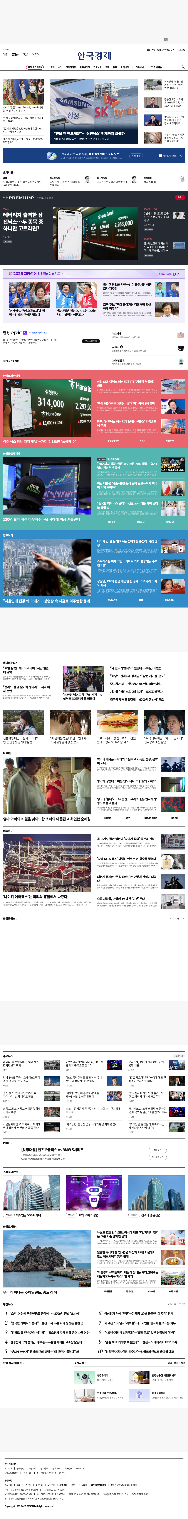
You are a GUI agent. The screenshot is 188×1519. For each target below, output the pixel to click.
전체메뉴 (157, 67)
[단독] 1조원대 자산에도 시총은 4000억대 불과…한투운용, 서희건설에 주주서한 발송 (157, 248)
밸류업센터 (169, 600)
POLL (6, 1143)
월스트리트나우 (108, 459)
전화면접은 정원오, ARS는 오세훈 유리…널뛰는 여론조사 (76, 313)
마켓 (170, 440)
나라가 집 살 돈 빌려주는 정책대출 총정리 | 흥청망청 (127, 543)
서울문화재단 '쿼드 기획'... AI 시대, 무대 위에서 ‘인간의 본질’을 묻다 (22, 1126)
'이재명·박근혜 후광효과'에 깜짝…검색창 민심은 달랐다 (27, 313)
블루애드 (56, 1468)
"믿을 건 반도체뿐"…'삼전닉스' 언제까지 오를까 (89, 133)
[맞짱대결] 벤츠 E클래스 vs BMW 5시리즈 (52, 1149)
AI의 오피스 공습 (82, 1215)
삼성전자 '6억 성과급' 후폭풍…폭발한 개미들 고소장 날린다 (46, 1342)
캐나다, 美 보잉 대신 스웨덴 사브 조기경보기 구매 (21, 1063)
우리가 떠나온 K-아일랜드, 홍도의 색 (30, 1292)
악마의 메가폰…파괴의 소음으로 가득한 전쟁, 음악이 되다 (127, 761)
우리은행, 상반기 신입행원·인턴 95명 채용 (146, 1063)
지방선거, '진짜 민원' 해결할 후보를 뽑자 (65, 183)
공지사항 (79, 1363)
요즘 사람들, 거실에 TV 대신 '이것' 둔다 (121, 899)
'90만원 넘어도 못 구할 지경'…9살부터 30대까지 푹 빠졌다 (82, 697)
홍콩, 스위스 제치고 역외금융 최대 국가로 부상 (21, 1110)
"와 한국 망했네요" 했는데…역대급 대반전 (135, 668)
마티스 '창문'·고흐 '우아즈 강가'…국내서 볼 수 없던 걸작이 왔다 (23, 109)
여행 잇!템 (173, 1291)
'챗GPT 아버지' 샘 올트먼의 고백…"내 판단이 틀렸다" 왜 (44, 1351)
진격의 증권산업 (144, 1215)
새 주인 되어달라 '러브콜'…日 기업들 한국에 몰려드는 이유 (139, 1323)
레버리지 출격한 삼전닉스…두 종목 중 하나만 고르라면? (23, 221)
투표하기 (157, 1150)
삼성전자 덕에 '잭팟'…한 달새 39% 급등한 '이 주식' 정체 (138, 1313)
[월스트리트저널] (25, 54)
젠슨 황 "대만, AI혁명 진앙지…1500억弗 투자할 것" (22, 140)
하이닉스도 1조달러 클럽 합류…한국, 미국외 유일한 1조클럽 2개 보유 (147, 1110)
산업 (60, 67)
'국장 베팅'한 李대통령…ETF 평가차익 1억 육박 (126, 404)
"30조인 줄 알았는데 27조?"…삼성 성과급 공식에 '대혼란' (146, 1126)
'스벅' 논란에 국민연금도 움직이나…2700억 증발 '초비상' (45, 1313)
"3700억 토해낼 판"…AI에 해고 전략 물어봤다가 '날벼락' (147, 1079)
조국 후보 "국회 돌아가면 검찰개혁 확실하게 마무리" (127, 306)
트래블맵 (108, 1291)
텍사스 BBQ (150, 182)
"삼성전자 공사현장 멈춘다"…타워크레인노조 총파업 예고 (139, 1351)
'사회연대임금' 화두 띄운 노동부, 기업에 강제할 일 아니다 (22, 183)
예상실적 (111, 522)
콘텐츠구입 (26, 1484)
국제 (107, 67)
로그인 (182, 49)
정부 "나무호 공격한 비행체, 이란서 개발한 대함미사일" (174, 138)
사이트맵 (51, 1484)
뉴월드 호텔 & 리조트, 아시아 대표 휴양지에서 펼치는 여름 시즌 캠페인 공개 (127, 1234)
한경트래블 (9, 1226)
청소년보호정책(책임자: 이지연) (124, 1484)
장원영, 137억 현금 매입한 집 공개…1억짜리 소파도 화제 (127, 583)
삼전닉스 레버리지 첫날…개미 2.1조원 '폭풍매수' (39, 441)
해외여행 (151, 1291)
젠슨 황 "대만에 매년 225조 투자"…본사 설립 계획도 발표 (19, 1095)
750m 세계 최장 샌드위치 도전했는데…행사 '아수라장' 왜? (116, 740)
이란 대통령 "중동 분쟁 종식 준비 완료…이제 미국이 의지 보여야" (127, 485)
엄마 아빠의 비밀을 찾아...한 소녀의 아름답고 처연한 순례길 (47, 819)
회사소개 (8, 1468)
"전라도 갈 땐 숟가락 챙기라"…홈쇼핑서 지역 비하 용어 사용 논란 (49, 1332)
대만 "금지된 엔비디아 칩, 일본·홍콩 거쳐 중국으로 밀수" (84, 1063)
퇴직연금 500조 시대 (22, 1215)
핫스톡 (6, 208)
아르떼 (6, 753)
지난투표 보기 (157, 1157)
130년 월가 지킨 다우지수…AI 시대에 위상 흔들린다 (41, 519)
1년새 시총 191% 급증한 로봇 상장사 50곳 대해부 (156, 216)
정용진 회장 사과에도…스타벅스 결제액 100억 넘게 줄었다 (174, 102)
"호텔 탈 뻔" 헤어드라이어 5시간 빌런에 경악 (25, 670)
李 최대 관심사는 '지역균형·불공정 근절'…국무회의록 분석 (174, 121)
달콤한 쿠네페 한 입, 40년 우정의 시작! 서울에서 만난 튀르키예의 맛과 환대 (126, 1254)
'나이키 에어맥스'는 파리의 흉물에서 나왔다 (35, 896)
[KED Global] (35, 54)
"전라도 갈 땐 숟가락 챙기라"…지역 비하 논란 (26, 689)
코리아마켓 (71, 67)
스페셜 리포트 (11, 1172)
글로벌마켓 (85, 67)
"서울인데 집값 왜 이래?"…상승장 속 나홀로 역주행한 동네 (46, 601)
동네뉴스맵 (112, 600)
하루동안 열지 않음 (169, 155)
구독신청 (20, 1468)
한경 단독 (148, 238)
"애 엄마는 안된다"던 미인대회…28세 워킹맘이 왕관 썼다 (69, 740)
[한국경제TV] (15, 54)
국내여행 (129, 1291)
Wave (6, 831)
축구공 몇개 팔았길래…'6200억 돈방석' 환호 (137, 699)
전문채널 (140, 67)
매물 (141, 600)
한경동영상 (9, 918)
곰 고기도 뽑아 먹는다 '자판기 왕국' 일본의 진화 (125, 839)
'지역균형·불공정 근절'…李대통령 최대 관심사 (91, 1124)
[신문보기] (5, 54)
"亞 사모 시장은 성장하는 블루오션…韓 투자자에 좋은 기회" (22, 130)
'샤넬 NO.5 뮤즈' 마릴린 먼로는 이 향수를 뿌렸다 (126, 859)
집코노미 (97, 67)
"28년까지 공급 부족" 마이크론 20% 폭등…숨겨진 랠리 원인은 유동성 (127, 466)
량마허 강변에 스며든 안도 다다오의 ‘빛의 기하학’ (126, 781)
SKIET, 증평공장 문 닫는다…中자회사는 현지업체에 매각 (93, 1110)
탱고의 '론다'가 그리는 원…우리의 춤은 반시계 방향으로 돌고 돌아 (127, 801)
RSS (73, 1484)
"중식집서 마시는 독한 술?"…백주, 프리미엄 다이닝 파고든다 (146, 1095)
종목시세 (140, 522)
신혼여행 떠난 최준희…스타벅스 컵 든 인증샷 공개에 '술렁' (22, 740)
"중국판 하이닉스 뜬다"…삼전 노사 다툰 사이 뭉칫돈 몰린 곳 (127, 505)
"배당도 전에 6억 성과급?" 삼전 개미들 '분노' (137, 676)
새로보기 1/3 (178, 1056)
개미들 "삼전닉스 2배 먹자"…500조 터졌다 (136, 691)
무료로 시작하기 (91, 341)
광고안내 (44, 1468)
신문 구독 (151, 49)
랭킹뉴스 (8, 1304)
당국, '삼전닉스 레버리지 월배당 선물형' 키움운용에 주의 (126, 424)
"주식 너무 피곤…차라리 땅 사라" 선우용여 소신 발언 (163, 740)
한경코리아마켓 (11, 376)
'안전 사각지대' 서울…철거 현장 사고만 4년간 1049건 (23, 119)
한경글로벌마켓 (11, 454)
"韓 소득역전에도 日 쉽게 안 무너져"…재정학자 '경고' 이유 (84, 1079)
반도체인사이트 (150, 208)
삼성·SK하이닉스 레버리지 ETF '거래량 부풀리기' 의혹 (126, 384)
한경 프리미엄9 (35, 67)
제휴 (18, 1484)
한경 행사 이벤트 (12, 1363)
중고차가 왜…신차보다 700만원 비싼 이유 (135, 684)
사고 (183, 1363)
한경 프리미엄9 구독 (165, 49)
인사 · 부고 (173, 1363)
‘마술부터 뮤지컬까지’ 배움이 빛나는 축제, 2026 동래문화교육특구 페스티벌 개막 (127, 1274)
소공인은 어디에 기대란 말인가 (112, 182)
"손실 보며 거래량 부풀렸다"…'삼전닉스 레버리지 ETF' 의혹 (140, 1342)
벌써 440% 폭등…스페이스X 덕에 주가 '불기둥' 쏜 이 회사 (21, 1079)
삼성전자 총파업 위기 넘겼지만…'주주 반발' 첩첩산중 (173, 85)
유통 (115, 67)
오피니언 (125, 67)
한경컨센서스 (113, 440)
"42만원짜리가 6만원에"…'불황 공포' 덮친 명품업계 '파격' (139, 1332)
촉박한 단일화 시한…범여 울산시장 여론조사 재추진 (127, 286)
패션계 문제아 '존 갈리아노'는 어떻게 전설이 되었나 (126, 879)
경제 (52, 67)
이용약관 (83, 1484)
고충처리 (32, 1468)
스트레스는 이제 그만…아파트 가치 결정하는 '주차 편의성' (127, 563)
